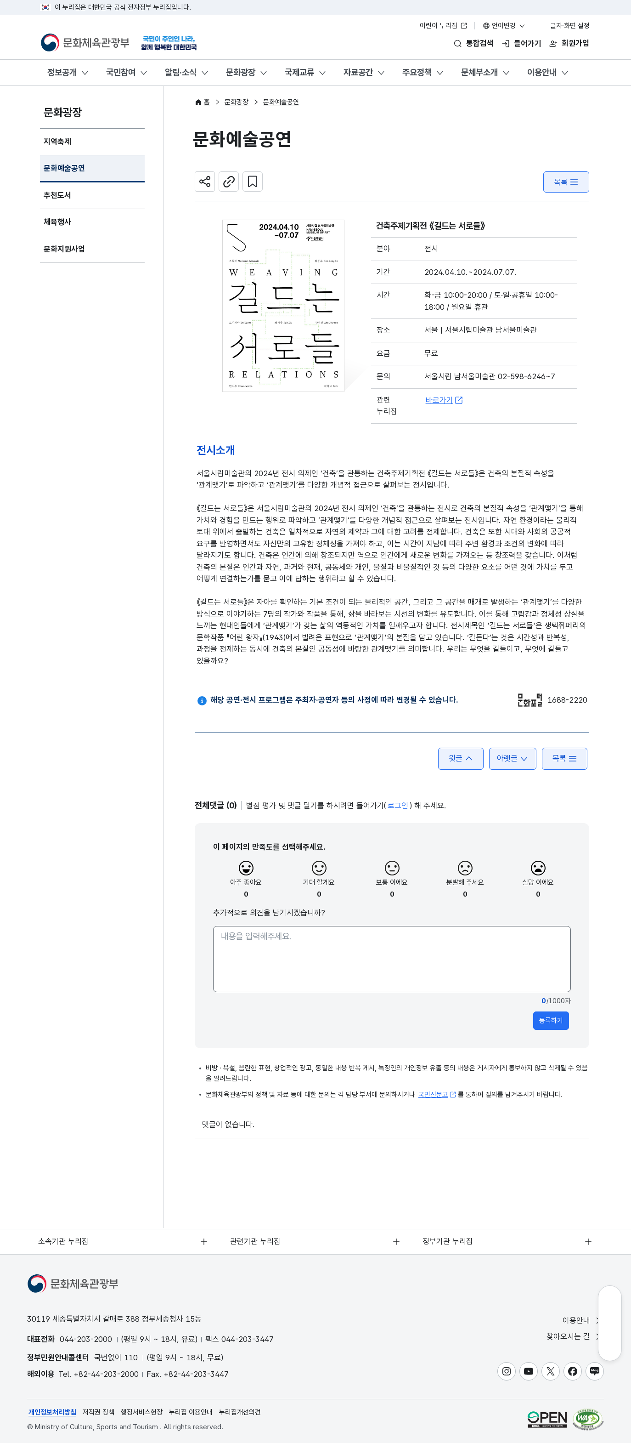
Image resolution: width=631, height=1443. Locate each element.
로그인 (398, 806)
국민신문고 (437, 1095)
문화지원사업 (64, 249)
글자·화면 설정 (565, 26)
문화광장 (240, 72)
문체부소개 (479, 72)
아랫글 (512, 759)
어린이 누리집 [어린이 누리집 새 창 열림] (444, 26)
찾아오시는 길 (574, 1336)
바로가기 (444, 400)
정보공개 (62, 72)
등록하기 (551, 1021)
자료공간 (358, 72)
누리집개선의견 (240, 1412)
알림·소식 (181, 72)
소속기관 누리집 (64, 1240)
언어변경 (504, 26)
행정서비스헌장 (142, 1412)
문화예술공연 (64, 168)
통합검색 (480, 43)
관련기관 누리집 (256, 1240)
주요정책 (417, 72)
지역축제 (57, 142)
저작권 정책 (98, 1412)
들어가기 (527, 43)
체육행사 (57, 222)
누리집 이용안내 (191, 1412)
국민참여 (120, 72)
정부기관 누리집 (448, 1240)
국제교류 (299, 72)
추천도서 (57, 195)
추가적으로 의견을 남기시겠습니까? (269, 913)
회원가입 (575, 43)
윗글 (460, 759)
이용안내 (542, 72)
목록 (566, 182)
